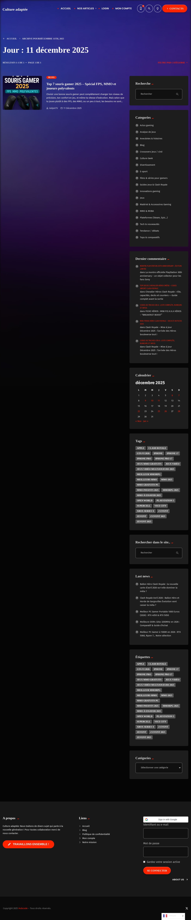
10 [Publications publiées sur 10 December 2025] (152, 400)
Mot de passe (151, 843)
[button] (165, 820)
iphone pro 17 (163, 458)
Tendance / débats (149, 230)
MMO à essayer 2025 (149, 495)
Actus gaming (147, 125)
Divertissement (147, 165)
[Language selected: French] (173, 916)
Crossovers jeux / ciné (151, 151)
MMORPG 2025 (170, 490)
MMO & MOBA (147, 211)
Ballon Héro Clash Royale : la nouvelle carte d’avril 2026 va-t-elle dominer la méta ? (159, 588)
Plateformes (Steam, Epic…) (154, 217)
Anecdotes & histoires (151, 138)
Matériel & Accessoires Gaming (155, 204)
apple (140, 448)
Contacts (175, 8)
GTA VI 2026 (143, 453)
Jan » (145, 421)
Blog (51, 77)
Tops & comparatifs (150, 237)
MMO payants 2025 (148, 490)
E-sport (143, 171)
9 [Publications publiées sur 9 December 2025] (145, 400)
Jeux (142, 197)
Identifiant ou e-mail (155, 824)
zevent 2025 (144, 521)
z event (163, 511)
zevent (141, 516)
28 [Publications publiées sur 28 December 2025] (179, 411)
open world (144, 500)
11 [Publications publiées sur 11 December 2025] (159, 400)
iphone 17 (172, 453)
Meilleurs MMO (147, 479)
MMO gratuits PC (148, 485)
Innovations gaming (150, 191)
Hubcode (23, 908)
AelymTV (52, 108)
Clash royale (157, 448)
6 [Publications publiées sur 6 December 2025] (172, 395)
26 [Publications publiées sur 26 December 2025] (166, 411)
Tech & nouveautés (149, 224)
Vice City (160, 506)
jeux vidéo (172, 464)
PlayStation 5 (165, 500)
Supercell (143, 506)
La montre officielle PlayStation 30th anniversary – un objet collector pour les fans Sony (161, 276)
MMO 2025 (166, 479)
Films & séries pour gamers (153, 178)
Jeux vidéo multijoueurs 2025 (155, 469)
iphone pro (144, 458)
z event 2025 (157, 516)
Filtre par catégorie (173, 63)
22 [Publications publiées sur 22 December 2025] (139, 411)
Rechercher (146, 94)
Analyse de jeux (148, 132)
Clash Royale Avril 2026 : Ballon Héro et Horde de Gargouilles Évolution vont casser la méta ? (159, 601)
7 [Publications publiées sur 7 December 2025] (178, 395)
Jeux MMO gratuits (149, 464)
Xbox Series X (145, 511)
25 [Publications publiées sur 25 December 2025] (159, 411)
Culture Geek (146, 158)
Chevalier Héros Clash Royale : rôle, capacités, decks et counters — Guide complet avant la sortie (160, 295)
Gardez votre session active (161, 862)
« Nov (138, 421)
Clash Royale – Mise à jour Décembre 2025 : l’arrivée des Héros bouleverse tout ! (158, 331)
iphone (158, 453)
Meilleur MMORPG (148, 474)
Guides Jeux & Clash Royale (153, 184)
